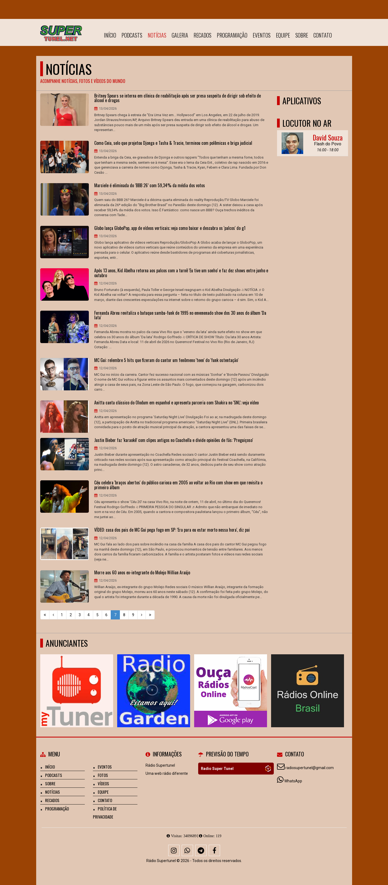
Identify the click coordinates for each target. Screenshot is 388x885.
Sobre (301, 35)
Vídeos (103, 783)
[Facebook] (214, 850)
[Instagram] (174, 850)
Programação (232, 35)
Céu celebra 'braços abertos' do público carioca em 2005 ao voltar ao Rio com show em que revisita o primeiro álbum (178, 485)
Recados (202, 35)
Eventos (262, 35)
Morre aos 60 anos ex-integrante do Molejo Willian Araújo (142, 572)
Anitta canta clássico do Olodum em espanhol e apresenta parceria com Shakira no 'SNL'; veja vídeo (176, 402)
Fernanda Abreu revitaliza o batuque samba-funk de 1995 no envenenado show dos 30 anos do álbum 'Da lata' (180, 315)
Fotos (103, 775)
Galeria (180, 35)
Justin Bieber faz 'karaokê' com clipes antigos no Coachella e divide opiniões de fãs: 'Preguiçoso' (173, 440)
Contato (322, 35)
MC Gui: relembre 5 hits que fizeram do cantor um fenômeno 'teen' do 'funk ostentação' (166, 360)
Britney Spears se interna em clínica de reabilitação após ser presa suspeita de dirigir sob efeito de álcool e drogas (177, 98)
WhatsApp (293, 781)
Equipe (283, 35)
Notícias (157, 35)
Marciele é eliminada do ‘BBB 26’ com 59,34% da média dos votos (149, 185)
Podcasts (132, 35)
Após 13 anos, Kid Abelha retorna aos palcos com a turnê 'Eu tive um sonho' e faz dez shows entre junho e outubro (181, 273)
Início (110, 35)
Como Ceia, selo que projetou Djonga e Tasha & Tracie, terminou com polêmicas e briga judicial (173, 143)
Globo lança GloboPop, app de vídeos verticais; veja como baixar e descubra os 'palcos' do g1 (169, 228)
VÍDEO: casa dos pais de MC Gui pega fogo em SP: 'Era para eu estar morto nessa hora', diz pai (172, 530)
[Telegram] (201, 850)
